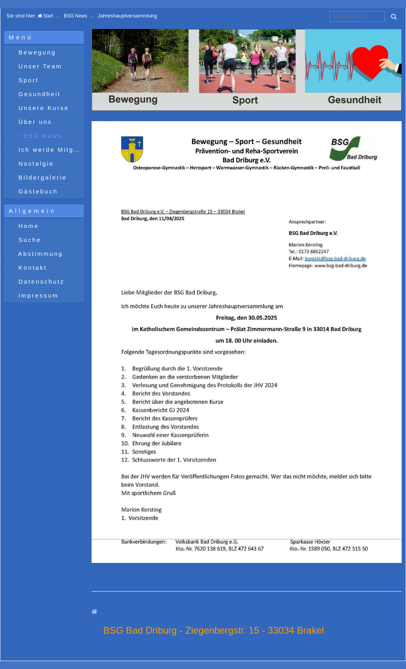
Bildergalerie (41, 177)
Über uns (33, 121)
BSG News (75, 16)
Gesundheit (38, 94)
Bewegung (35, 52)
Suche (28, 239)
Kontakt (31, 267)
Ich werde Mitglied (49, 149)
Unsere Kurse (42, 107)
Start (46, 16)
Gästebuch (36, 191)
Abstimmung (39, 253)
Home (27, 225)
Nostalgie (34, 163)
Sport (26, 80)
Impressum (36, 295)
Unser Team (38, 66)
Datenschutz (40, 281)
